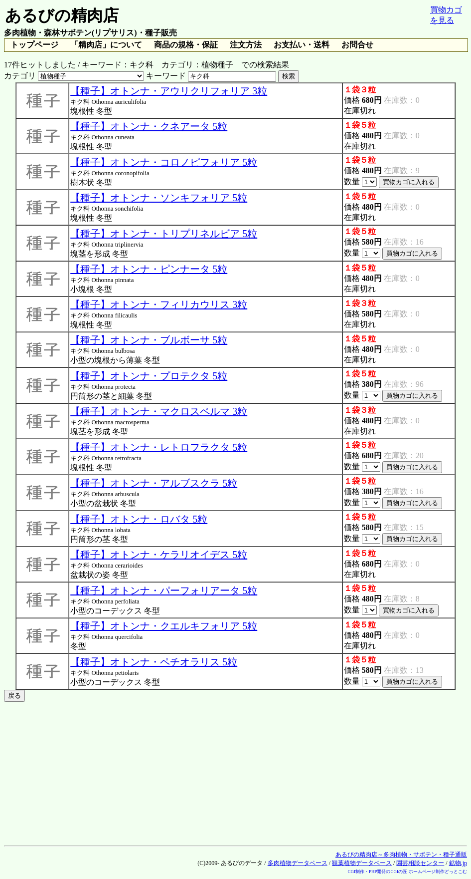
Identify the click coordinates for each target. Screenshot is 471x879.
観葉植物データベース (362, 863)
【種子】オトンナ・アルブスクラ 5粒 (153, 483)
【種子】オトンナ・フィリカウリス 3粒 (158, 304)
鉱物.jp (458, 863)
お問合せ (357, 44)
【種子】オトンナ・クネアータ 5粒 (148, 126)
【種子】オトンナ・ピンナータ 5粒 (148, 269)
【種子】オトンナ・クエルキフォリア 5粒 (163, 625)
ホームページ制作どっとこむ (438, 871)
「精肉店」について (106, 44)
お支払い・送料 (301, 44)
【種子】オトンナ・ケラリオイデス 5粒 (158, 554)
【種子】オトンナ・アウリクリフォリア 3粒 (168, 90)
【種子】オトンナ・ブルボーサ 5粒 (148, 339)
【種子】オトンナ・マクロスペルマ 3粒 (158, 411)
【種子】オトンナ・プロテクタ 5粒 (148, 375)
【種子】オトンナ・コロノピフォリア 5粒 (163, 162)
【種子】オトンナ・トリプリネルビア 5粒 (163, 233)
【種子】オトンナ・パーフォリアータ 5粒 (163, 590)
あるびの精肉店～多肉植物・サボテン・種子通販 (401, 854)
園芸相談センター (420, 863)
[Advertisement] (235, 772)
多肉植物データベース (297, 863)
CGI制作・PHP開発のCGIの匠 (377, 871)
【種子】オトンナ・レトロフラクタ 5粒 (158, 447)
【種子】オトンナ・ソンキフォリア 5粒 (158, 197)
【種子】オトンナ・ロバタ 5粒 (138, 519)
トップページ (34, 44)
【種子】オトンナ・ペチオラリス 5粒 (153, 661)
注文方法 (246, 44)
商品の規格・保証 (186, 44)
